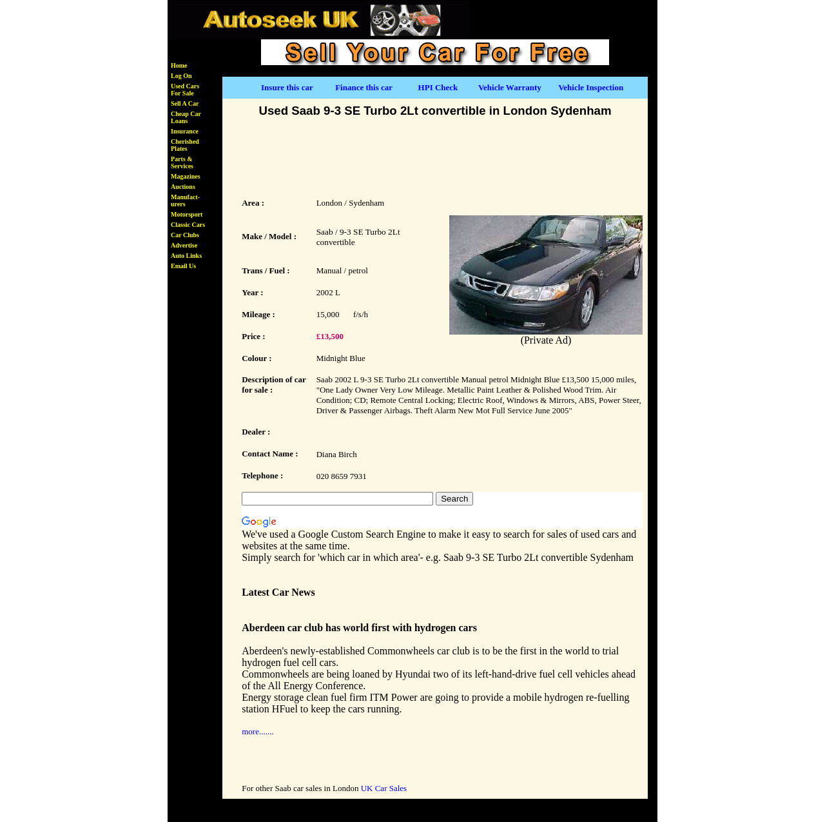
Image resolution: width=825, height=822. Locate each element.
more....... (257, 731)
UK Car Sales (384, 788)
